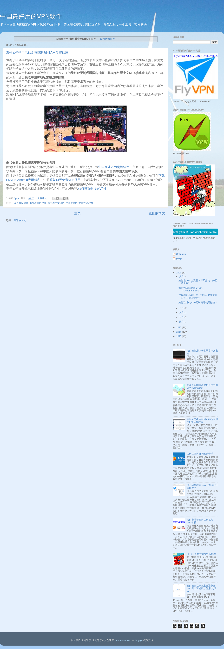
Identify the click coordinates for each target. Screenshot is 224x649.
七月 (182, 308)
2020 (179, 272)
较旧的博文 (157, 213)
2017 (179, 327)
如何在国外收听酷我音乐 (200, 453)
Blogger (139, 640)
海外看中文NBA (56, 203)
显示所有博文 (107, 39)
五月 (182, 317)
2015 (179, 336)
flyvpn (179, 259)
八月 (182, 276)
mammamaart (123, 640)
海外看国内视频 (38, 203)
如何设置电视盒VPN (92, 188)
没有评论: (42, 198)
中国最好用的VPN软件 (31, 16)
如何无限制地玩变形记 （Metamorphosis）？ (191, 289)
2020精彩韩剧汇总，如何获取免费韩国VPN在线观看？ (198, 296)
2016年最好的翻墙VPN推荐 (201, 554)
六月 (182, 312)
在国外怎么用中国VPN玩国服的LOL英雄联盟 (202, 420)
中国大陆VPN (85, 203)
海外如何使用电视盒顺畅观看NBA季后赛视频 (37, 52)
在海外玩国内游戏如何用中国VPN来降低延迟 (202, 386)
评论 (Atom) (20, 220)
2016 (179, 331)
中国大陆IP (71, 203)
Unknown (181, 254)
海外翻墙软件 (21, 203)
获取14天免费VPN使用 (65, 180)
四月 (182, 321)
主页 (77, 213)
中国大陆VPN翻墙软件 (113, 167)
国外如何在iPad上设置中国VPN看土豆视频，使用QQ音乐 (202, 588)
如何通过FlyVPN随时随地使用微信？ (198, 302)
